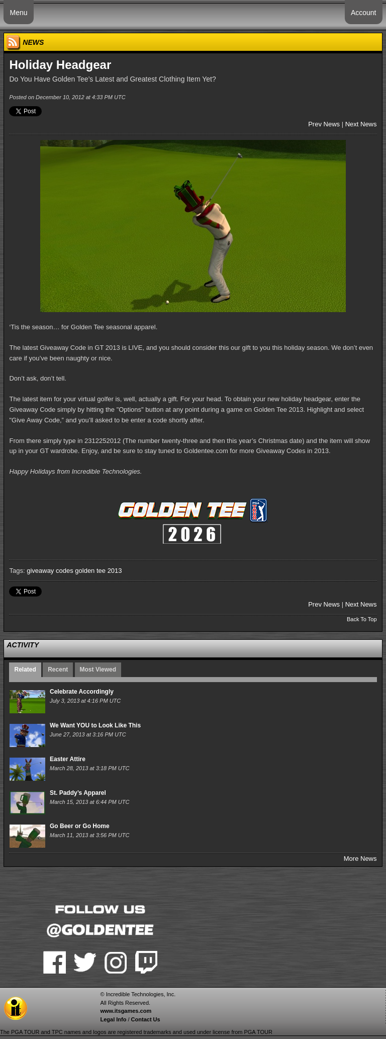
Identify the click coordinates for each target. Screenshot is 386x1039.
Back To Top (362, 619)
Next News (361, 124)
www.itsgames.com (125, 1011)
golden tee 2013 (98, 570)
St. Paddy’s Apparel (78, 792)
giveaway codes (50, 570)
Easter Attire (67, 759)
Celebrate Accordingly (82, 691)
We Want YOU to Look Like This (95, 725)
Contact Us (145, 1019)
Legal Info (113, 1019)
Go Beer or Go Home (80, 826)
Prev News (324, 124)
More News (360, 858)
